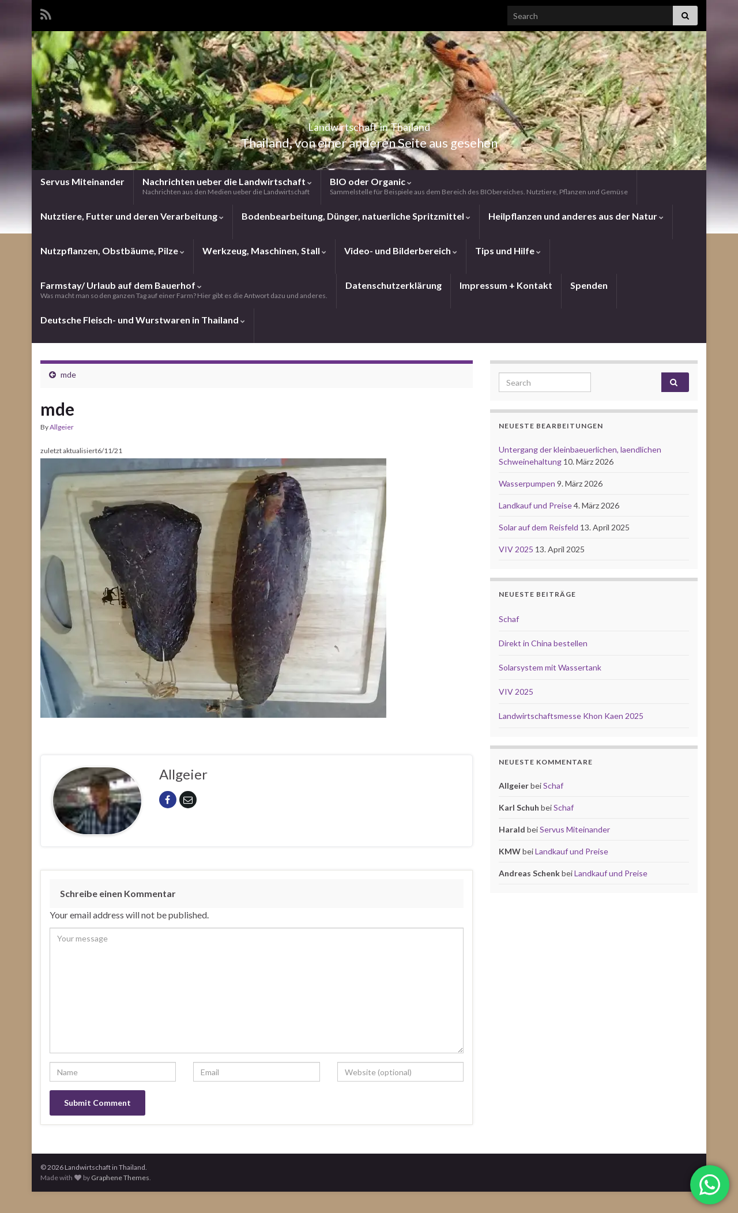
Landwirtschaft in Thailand (369, 123)
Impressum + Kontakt (506, 285)
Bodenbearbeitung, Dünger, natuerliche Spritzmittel (356, 215)
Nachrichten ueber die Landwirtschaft (227, 186)
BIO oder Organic (479, 186)
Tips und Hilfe (508, 250)
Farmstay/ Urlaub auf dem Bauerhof (183, 290)
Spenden (589, 285)
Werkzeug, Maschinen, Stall (264, 250)
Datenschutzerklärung (393, 285)
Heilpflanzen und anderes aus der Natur (576, 215)
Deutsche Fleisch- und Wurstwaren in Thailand (142, 319)
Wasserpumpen (528, 483)
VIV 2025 (517, 549)
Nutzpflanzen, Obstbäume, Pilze (112, 250)
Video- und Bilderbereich (400, 250)
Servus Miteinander (82, 181)
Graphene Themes (120, 1177)
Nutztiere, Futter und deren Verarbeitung (132, 215)
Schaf (509, 619)
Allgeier (62, 427)
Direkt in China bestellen (543, 643)
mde (68, 374)
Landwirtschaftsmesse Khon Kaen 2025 (571, 716)
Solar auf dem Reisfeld (539, 527)
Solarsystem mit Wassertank (550, 667)
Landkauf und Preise (536, 505)
